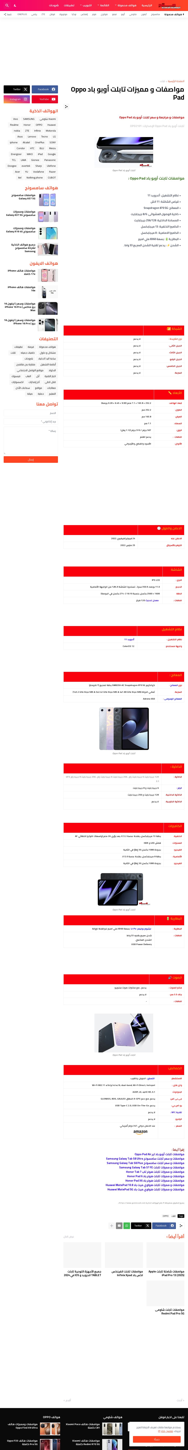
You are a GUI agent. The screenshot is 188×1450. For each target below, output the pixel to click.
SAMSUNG (28, 119)
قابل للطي (50, 382)
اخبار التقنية (50, 376)
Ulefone (51, 165)
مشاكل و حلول (48, 352)
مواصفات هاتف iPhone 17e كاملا (21, 272)
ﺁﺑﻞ (37, 376)
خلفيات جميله (28, 352)
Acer (17, 171)
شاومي (133, 14)
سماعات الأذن (23, 387)
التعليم (52, 393)
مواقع (38, 387)
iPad (40, 154)
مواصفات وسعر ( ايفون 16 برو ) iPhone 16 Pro (19, 321)
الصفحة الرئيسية (176, 81)
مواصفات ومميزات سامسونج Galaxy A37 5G (20, 213)
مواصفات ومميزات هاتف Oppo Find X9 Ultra (23, 1426)
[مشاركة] (66, 107)
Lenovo (32, 136)
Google (52, 154)
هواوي (104, 14)
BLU (42, 148)
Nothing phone (35, 177)
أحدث (179, 1400)
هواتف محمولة (127, 5)
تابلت (162, 81)
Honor (27, 124)
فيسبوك (16, 376)
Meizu (52, 148)
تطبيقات (69, 5)
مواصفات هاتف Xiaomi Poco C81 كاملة (83, 1426)
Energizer (16, 154)
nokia (17, 130)
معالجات (51, 387)
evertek (26, 165)
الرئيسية (147, 5)
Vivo (15, 119)
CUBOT (52, 177)
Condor (21, 148)
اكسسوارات (17, 382)
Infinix (37, 130)
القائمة (104, 5)
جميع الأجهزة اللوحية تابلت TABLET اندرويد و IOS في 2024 (82, 1273)
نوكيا (74, 14)
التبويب (87, 5)
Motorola (51, 130)
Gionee (35, 160)
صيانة (30, 393)
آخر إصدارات (34, 382)
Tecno (44, 136)
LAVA (23, 160)
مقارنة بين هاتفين (25, 364)
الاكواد (52, 370)
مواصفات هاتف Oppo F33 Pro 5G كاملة (22, 1442)
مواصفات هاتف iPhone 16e (21, 288)
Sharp (38, 165)
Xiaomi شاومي (48, 119)
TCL (14, 160)
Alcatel (26, 142)
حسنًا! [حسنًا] (157, 1439)
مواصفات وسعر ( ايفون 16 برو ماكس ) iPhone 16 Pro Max (19, 307)
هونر (94, 14)
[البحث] (7, 5)
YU (26, 171)
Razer (52, 171)
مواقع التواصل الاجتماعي (30, 370)
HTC (32, 148)
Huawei (52, 124)
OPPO (166, 1216)
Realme (14, 124)
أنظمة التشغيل (48, 364)
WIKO (30, 154)
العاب (28, 376)
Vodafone (38, 171)
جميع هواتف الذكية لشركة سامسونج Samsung (23, 248)
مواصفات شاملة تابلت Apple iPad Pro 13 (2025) (166, 1273)
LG (54, 136)
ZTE (43, 14)
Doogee (12, 165)
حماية (41, 393)
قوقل (52, 14)
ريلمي (34, 14)
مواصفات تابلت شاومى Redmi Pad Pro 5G (169, 1311)
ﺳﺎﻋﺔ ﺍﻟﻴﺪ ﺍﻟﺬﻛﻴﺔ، (47, 358)
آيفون (144, 14)
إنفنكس (84, 14)
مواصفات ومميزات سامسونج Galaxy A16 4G (20, 229)
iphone (14, 142)
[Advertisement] (94, 48)
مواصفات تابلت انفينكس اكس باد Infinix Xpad (127, 1273)
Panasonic (50, 160)
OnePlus (22, 14)
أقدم (68, 1400)
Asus (20, 136)
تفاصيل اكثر (167, 1431)
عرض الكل (68, 1236)
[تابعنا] (8, 14)
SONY (53, 142)
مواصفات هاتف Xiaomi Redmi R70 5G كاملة (86, 1442)
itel (19, 177)
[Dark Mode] (15, 5)
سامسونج (155, 14)
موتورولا (63, 14)
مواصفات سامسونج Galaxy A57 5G (23, 196)
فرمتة (31, 346)
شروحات (54, 5)
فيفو (114, 14)
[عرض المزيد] (111, 1225)
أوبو (123, 14)
